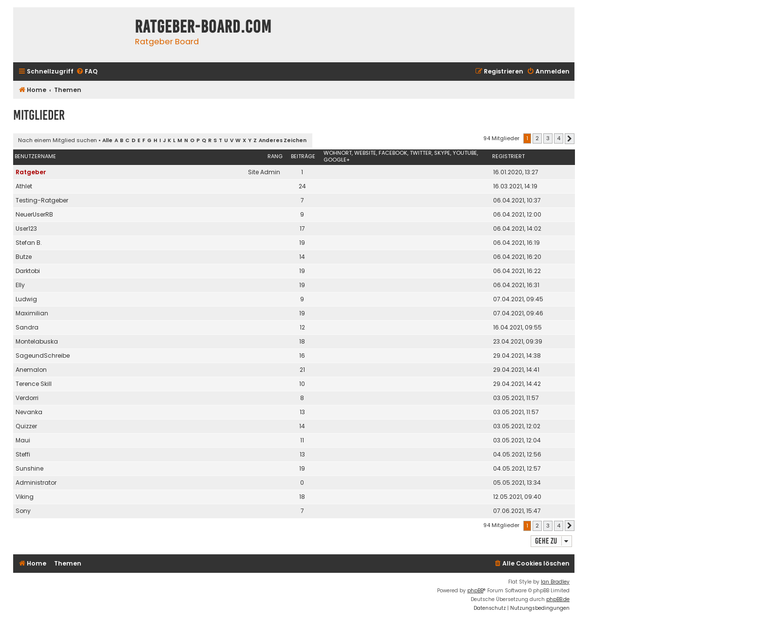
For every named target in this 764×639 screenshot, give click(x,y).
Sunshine (29, 468)
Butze (24, 257)
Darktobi (28, 271)
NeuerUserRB (34, 214)
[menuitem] (86, 71)
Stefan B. (29, 242)
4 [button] (558, 138)
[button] (569, 138)
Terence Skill (34, 384)
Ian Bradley (555, 581)
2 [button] (537, 138)
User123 (26, 228)
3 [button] (548, 138)
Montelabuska (37, 341)
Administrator (36, 482)
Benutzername (35, 156)
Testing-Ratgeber (42, 200)
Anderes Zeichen (282, 140)
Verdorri (27, 398)
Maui (23, 440)
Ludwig (26, 299)
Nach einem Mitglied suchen (57, 140)
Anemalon (31, 369)
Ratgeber (31, 172)
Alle (107, 140)
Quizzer (26, 426)
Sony (23, 511)
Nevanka (29, 412)
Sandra (27, 327)
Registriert (508, 156)
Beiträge (303, 156)
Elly (20, 285)
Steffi (23, 454)
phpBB (475, 590)
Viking (25, 497)
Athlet (24, 186)
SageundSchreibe (43, 355)
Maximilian (32, 313)
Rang (275, 156)
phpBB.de (558, 599)
